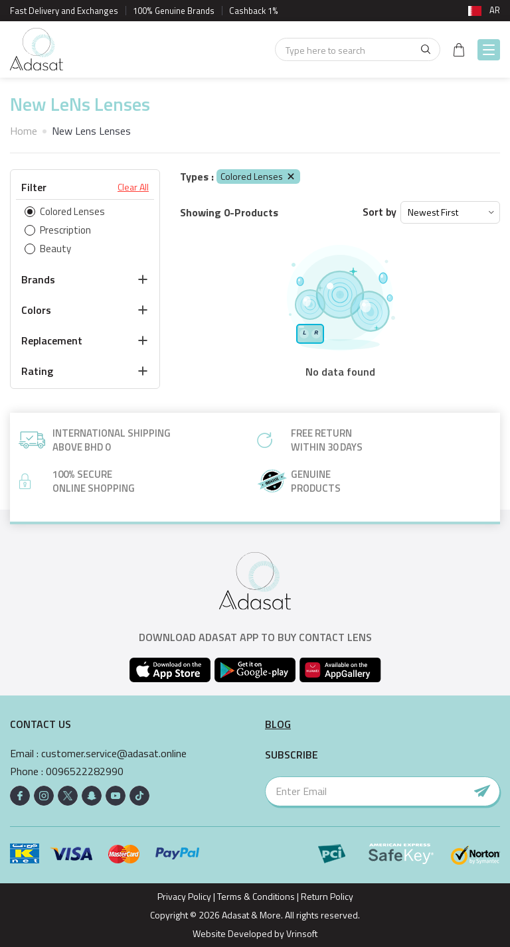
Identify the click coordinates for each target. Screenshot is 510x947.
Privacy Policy (184, 896)
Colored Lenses (258, 176)
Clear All (133, 187)
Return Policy (327, 896)
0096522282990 (85, 771)
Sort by (379, 212)
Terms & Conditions (256, 896)
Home (23, 131)
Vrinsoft (300, 933)
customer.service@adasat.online (114, 753)
